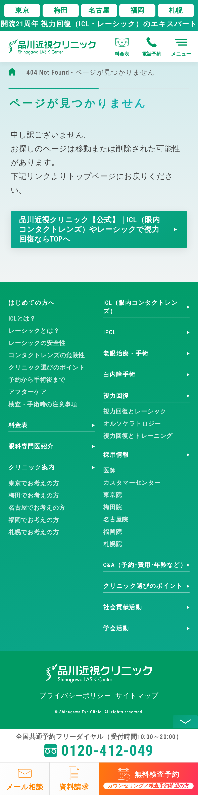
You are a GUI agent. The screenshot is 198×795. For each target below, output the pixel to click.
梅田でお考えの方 (33, 495)
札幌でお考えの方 (33, 532)
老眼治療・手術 (125, 353)
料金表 (18, 425)
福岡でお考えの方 (33, 520)
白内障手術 (119, 374)
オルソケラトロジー (132, 423)
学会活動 (116, 628)
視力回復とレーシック (134, 411)
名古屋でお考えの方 (36, 507)
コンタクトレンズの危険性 (46, 355)
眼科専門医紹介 (31, 446)
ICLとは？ (22, 318)
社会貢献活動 (122, 607)
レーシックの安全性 (36, 343)
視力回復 (116, 395)
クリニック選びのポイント (46, 367)
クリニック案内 (31, 467)
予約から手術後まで (36, 379)
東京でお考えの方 (33, 483)
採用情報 (116, 454)
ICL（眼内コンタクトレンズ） (140, 306)
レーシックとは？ (33, 330)
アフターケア (27, 392)
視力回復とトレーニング (138, 436)
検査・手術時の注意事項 (42, 404)
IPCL (109, 332)
